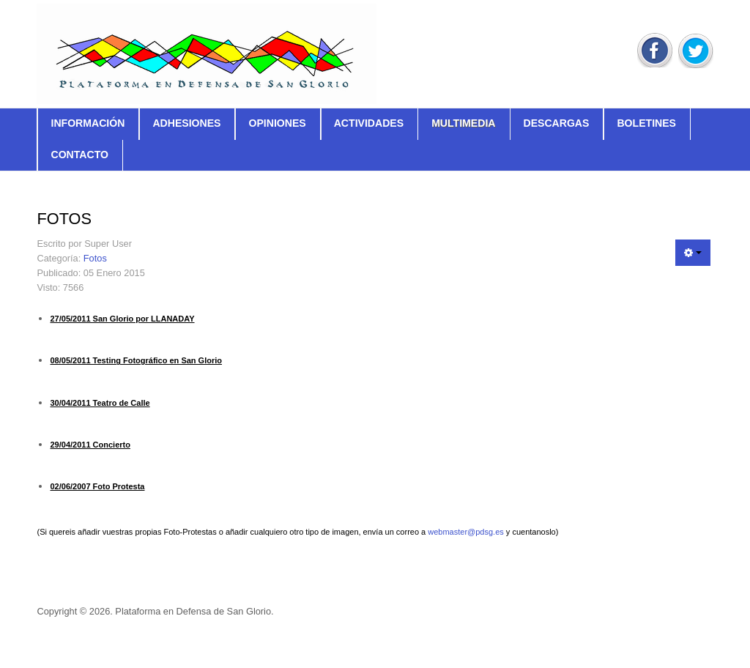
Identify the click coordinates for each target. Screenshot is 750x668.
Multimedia (463, 123)
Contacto (79, 154)
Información (88, 123)
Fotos (95, 258)
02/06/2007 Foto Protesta (97, 486)
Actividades (369, 123)
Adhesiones (186, 123)
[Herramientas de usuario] (692, 253)
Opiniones (276, 123)
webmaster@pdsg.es (466, 531)
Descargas (556, 123)
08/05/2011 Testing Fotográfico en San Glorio (136, 360)
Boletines (646, 123)
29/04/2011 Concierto (90, 444)
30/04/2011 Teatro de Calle (99, 402)
